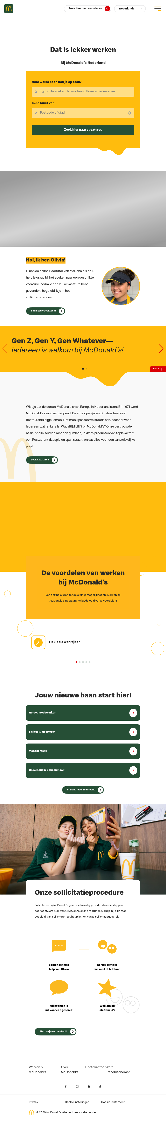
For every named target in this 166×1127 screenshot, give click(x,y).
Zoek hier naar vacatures (89, 8)
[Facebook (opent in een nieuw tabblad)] (65, 1086)
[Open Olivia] (45, 311)
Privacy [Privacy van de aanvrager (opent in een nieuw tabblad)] (33, 1102)
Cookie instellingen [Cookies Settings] (77, 1102)
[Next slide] (161, 348)
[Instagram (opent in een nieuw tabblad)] (77, 1086)
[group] (83, 642)
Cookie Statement (113, 1102)
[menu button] (157, 9)
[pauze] (158, 369)
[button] (130, 8)
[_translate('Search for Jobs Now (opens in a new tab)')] (83, 790)
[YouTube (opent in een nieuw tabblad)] (88, 1086)
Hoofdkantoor (95, 1067)
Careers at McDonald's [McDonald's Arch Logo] (8, 8)
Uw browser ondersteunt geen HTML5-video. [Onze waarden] (83, 209)
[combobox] (83, 113)
